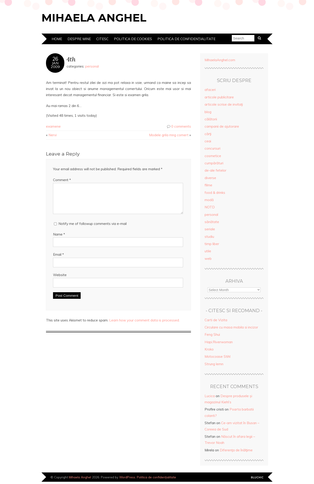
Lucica (210, 396)
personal (92, 66)
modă (209, 200)
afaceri (210, 90)
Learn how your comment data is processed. (144, 325)
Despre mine (79, 39)
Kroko (209, 349)
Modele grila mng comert (168, 135)
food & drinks (215, 192)
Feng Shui (212, 334)
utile (208, 251)
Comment (62, 180)
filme (208, 185)
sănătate (212, 222)
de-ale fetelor (215, 170)
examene (53, 126)
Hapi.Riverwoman (219, 342)
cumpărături (214, 163)
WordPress (127, 477)
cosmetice (213, 156)
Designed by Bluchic (257, 477)
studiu (209, 236)
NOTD (210, 207)
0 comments (181, 126)
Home (57, 39)
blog (208, 112)
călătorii (211, 119)
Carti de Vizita (216, 320)
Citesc (102, 39)
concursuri (212, 148)
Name (59, 240)
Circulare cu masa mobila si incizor (231, 327)
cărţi (208, 134)
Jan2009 (55, 65)
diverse (210, 178)
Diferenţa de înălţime (236, 450)
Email (58, 260)
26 (55, 59)
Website (60, 280)
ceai (208, 141)
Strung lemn (214, 364)
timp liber (212, 244)
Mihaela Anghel (93, 17)
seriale (210, 229)
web (208, 258)
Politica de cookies (133, 39)
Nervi (52, 135)
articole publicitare (219, 97)
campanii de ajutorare (222, 126)
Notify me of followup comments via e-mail (92, 229)
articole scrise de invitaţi (224, 104)
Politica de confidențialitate (186, 39)
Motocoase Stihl (217, 356)
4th (71, 59)
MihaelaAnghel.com (220, 60)
